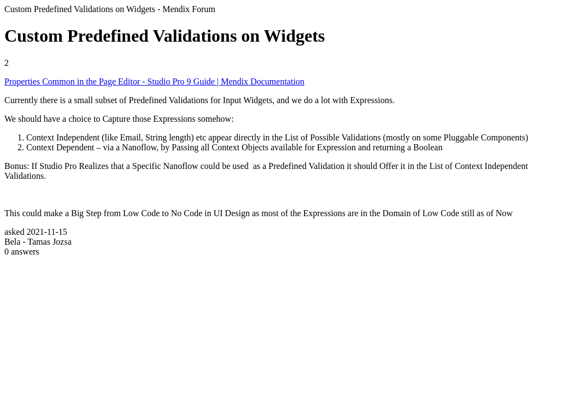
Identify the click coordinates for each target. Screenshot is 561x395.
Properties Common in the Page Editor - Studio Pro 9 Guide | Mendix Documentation (154, 81)
